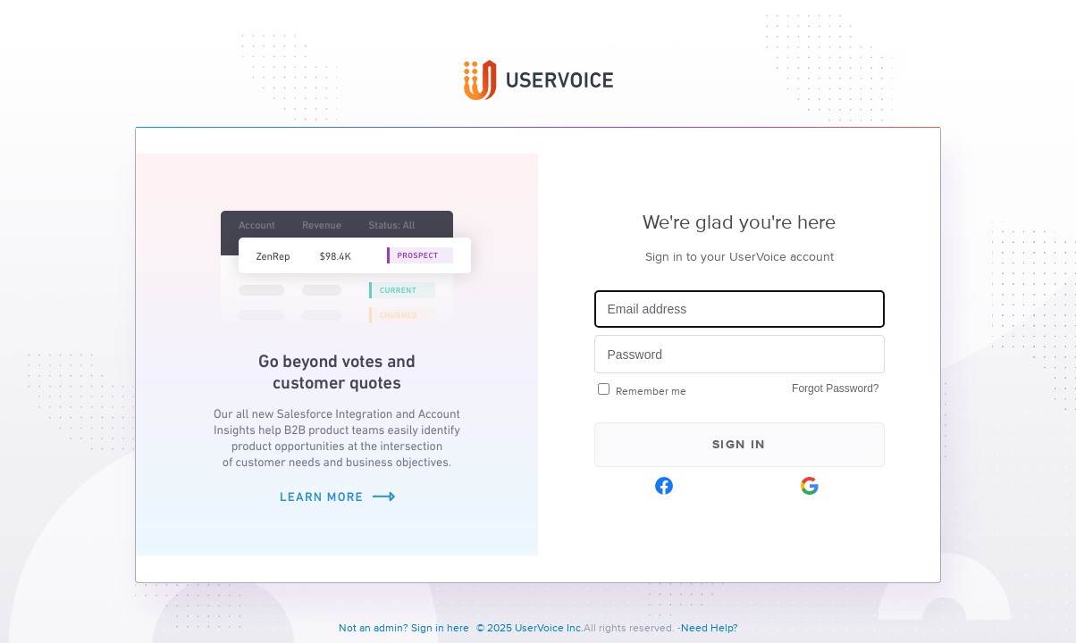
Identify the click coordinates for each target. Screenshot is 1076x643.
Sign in (739, 445)
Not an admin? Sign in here (404, 628)
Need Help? (709, 628)
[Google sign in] (809, 486)
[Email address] (739, 309)
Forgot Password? (835, 388)
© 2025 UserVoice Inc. (530, 628)
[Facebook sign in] (665, 486)
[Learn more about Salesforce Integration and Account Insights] (337, 551)
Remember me (651, 391)
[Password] (739, 354)
